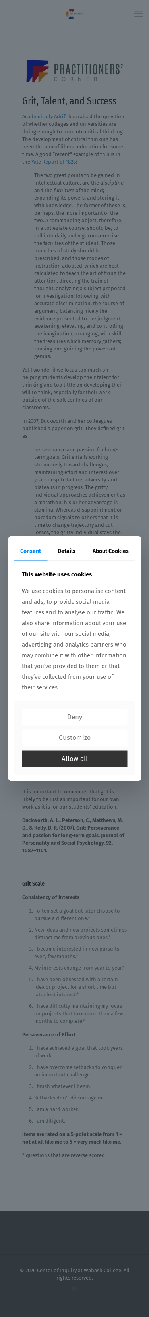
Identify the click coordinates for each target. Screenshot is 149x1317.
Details (66, 551)
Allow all (75, 758)
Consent (30, 551)
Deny (74, 716)
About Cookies (111, 551)
